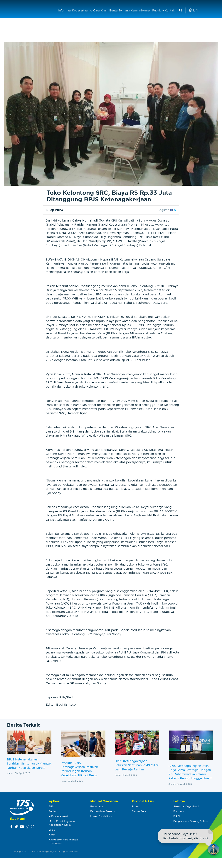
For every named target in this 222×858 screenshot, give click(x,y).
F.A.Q (176, 816)
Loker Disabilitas (101, 816)
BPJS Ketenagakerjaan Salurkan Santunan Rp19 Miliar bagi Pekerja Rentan (136, 765)
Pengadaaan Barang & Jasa (190, 821)
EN (193, 10)
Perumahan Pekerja (102, 811)
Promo (136, 806)
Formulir (178, 811)
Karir (52, 834)
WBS (52, 829)
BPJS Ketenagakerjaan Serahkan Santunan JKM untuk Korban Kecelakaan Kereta (29, 763)
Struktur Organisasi (186, 806)
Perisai (53, 811)
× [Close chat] (210, 832)
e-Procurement (58, 816)
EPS (51, 806)
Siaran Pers (139, 811)
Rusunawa (97, 806)
